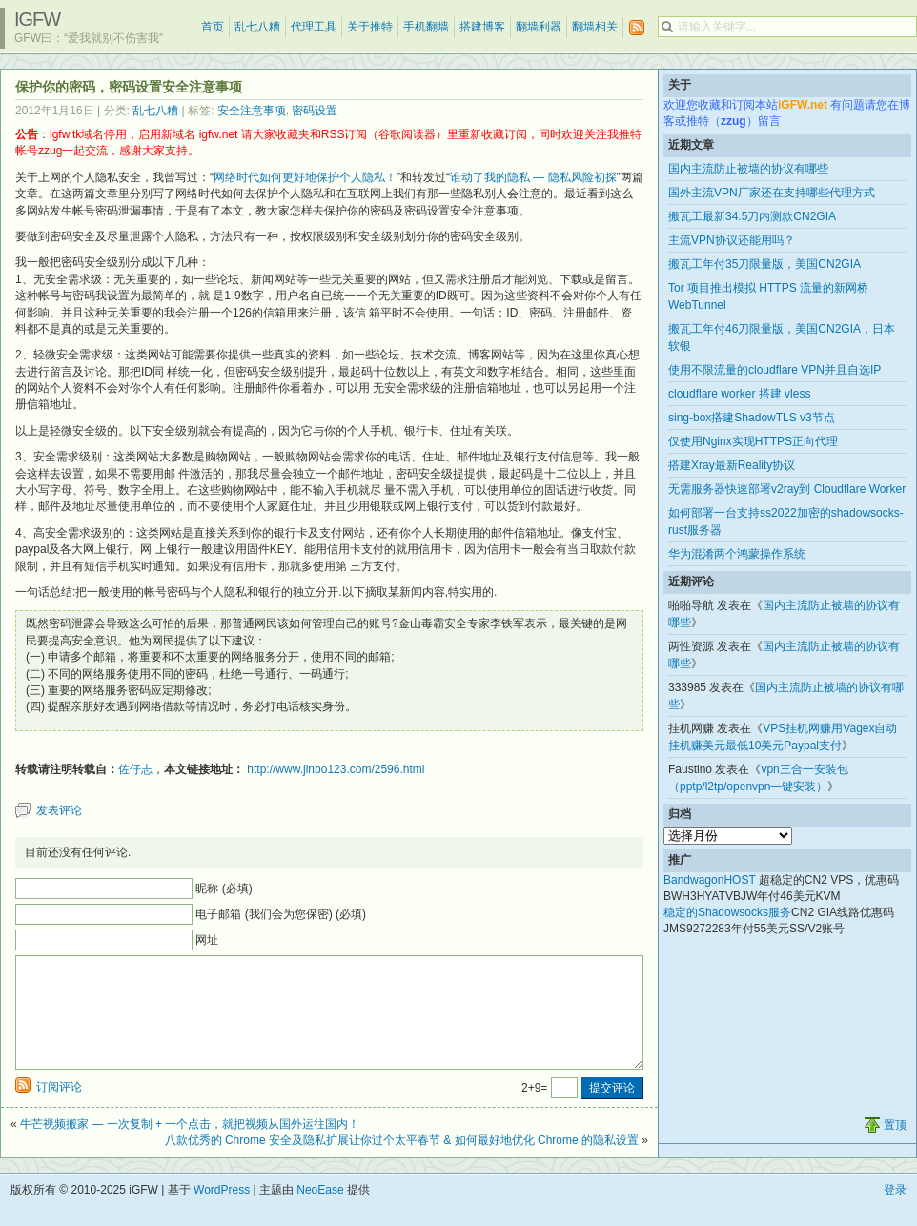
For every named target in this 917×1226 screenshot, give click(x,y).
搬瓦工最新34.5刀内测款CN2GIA (752, 216)
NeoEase (319, 1212)
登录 (895, 1212)
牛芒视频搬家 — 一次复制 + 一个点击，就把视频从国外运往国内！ (189, 1147)
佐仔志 (135, 769)
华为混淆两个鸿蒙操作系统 (736, 554)
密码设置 (314, 110)
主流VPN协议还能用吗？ (731, 240)
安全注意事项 (251, 110)
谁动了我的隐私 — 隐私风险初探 (533, 177)
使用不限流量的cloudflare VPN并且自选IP (774, 370)
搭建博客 (482, 26)
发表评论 (59, 810)
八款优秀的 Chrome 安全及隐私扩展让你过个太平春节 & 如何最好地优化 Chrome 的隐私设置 (402, 1163)
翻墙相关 (595, 26)
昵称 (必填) (223, 888)
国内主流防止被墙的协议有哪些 (748, 168)
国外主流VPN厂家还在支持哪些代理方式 (771, 192)
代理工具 (313, 26)
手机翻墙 (426, 26)
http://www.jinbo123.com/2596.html (335, 769)
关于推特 (370, 26)
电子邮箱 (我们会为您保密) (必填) (280, 914)
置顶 (895, 1147)
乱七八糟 (257, 26)
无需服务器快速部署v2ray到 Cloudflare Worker (787, 489)
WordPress (222, 1212)
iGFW (37, 19)
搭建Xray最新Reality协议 (731, 465)
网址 (206, 940)
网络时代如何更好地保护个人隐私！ (305, 177)
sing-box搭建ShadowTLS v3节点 (751, 417)
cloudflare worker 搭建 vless (739, 393)
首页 (212, 26)
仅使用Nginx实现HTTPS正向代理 (753, 441)
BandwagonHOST (709, 880)
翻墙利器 (538, 26)
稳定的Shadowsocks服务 (727, 912)
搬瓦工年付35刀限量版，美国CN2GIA (764, 264)
